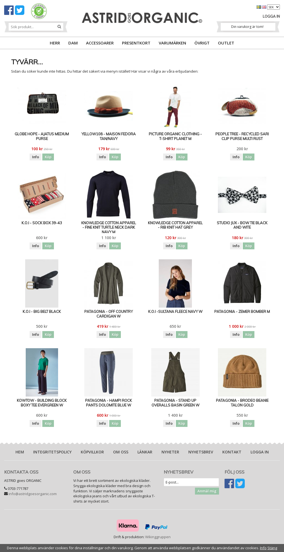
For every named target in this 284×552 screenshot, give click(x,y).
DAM (73, 43)
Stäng (272, 547)
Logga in (271, 16)
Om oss (120, 452)
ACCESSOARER (100, 43)
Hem (19, 452)
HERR (55, 43)
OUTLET (226, 43)
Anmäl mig (207, 490)
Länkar (144, 452)
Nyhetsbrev (200, 452)
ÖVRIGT (202, 43)
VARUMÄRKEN (172, 43)
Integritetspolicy (52, 452)
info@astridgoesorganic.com (33, 493)
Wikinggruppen (158, 536)
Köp (48, 156)
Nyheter (170, 452)
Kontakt (231, 452)
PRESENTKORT (136, 43)
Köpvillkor (92, 452)
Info (35, 156)
